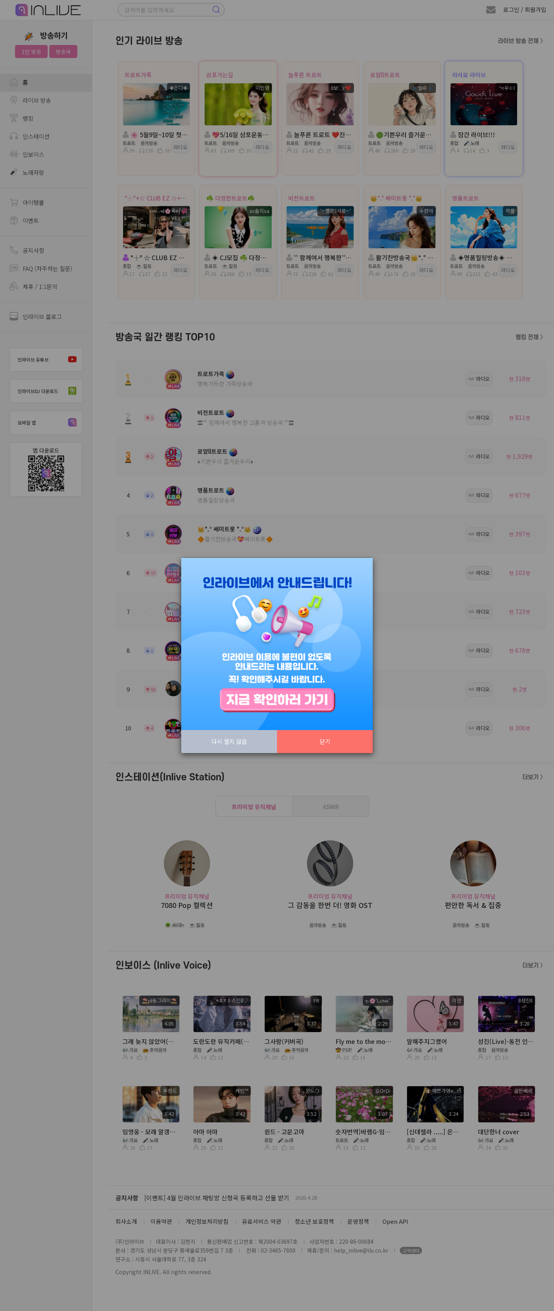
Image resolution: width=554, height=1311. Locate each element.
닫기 (325, 741)
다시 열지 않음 (229, 741)
